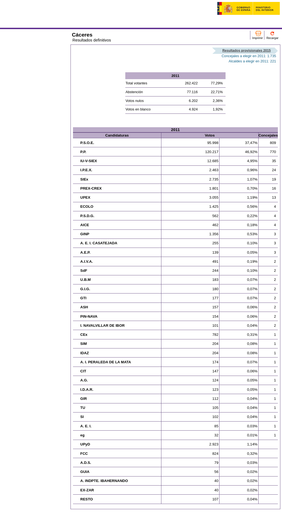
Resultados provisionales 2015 (246, 50)
